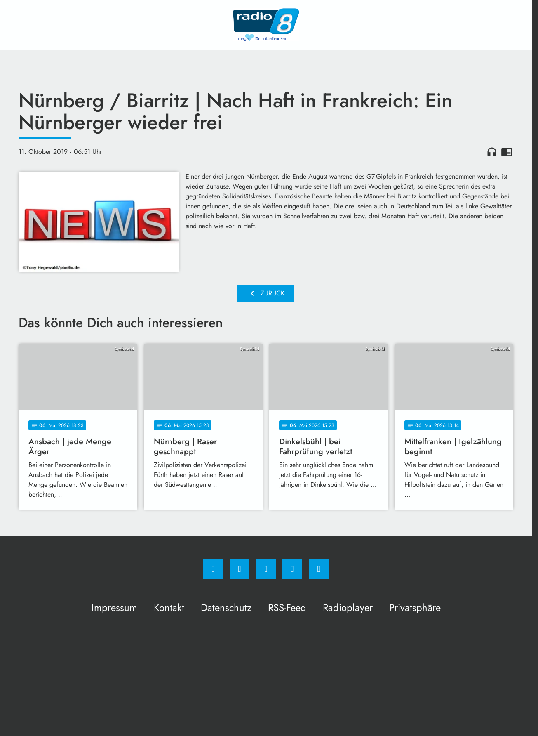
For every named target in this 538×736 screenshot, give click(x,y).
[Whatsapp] (266, 569)
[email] (319, 569)
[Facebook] (213, 569)
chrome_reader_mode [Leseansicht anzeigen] (506, 152)
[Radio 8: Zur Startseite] (266, 24)
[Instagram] (239, 569)
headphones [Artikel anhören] (492, 152)
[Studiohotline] (292, 569)
